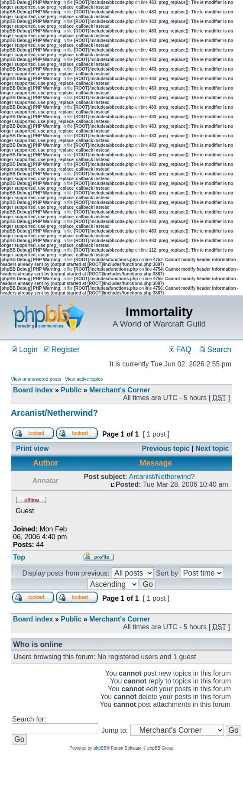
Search (215, 349)
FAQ (180, 349)
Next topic (212, 448)
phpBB (100, 748)
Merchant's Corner (119, 390)
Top (19, 557)
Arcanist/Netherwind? (54, 413)
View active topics (84, 379)
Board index (33, 390)
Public (71, 390)
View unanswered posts (36, 379)
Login (25, 349)
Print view (32, 448)
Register (62, 349)
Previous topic (166, 448)
